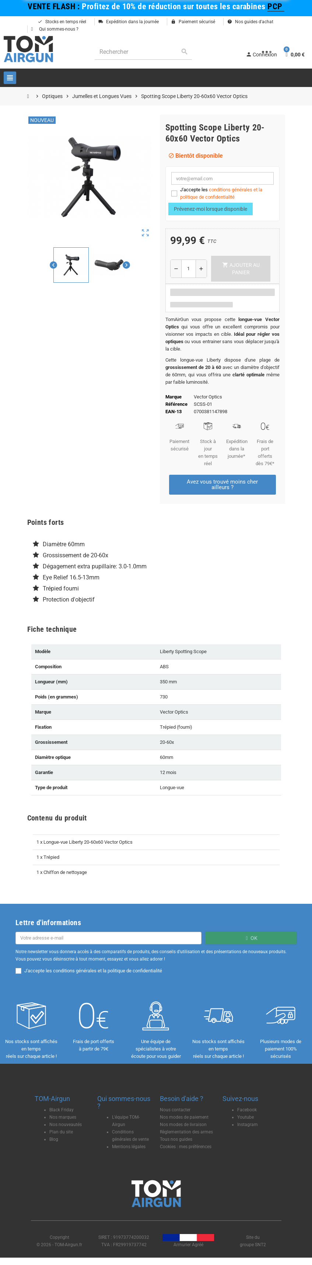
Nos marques (62, 1117)
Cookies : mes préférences (185, 1146)
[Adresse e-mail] (108, 938)
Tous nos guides (176, 1139)
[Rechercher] (143, 52)
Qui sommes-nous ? (54, 29)
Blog (53, 1139)
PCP (275, 6)
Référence (176, 404)
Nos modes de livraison (183, 1124)
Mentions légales (129, 1146)
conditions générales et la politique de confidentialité (107, 970)
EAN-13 (173, 411)
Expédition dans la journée (128, 21)
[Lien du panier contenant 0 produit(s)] (294, 54)
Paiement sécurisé (193, 21)
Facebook (247, 1109)
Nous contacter (175, 1109)
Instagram (247, 1124)
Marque (173, 397)
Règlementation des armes (186, 1132)
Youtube (245, 1117)
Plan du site (61, 1132)
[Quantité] (188, 269)
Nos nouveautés (65, 1124)
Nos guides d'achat (250, 21)
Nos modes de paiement (184, 1117)
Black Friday (61, 1109)
